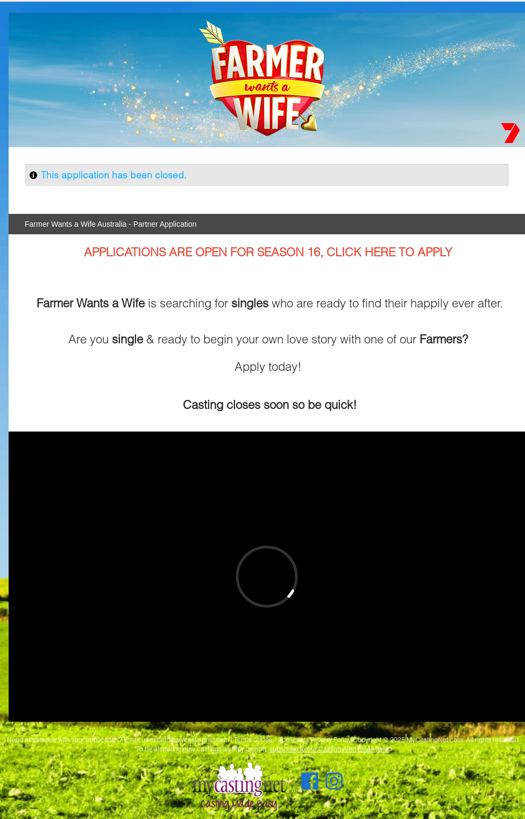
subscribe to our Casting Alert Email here (329, 749)
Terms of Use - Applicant (270, 740)
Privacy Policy (330, 740)
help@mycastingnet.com (193, 740)
